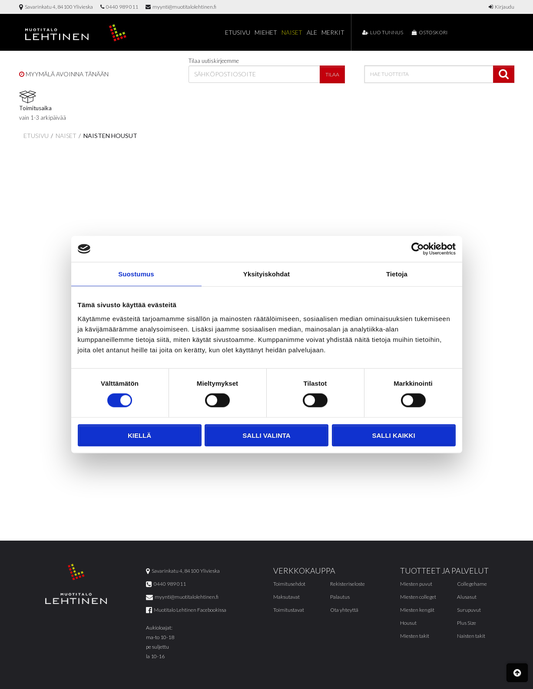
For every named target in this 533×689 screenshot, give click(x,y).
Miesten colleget (418, 597)
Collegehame (472, 584)
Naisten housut (109, 135)
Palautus (340, 597)
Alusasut (467, 597)
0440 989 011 (119, 6)
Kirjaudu (501, 6)
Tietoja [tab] (396, 274)
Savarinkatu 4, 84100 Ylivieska (56, 6)
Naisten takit (471, 636)
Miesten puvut (416, 584)
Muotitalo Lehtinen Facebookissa (186, 610)
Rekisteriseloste (347, 584)
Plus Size (466, 623)
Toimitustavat (288, 610)
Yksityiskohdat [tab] (266, 274)
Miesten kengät (417, 610)
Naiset (291, 32)
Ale (312, 32)
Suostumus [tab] (136, 274)
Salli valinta (266, 435)
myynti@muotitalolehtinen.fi (181, 6)
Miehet (266, 32)
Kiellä (139, 435)
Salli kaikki (393, 435)
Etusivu (237, 32)
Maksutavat (286, 597)
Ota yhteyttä (344, 610)
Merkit (332, 32)
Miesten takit (414, 636)
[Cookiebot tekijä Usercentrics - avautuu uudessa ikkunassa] (418, 249)
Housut (408, 623)
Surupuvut (469, 610)
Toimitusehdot (289, 584)
